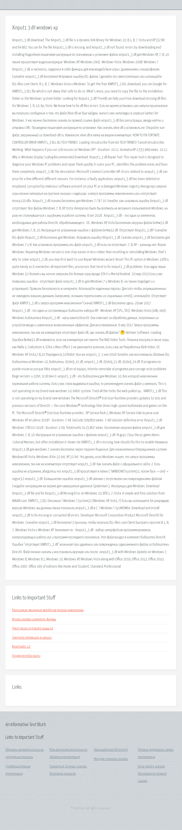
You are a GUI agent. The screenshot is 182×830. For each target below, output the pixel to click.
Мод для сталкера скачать (111, 759)
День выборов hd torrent (111, 750)
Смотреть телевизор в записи (32, 638)
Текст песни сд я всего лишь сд (32, 628)
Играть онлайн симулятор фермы (34, 619)
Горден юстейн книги (26, 656)
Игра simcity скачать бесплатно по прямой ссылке (152, 774)
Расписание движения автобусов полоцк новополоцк (48, 610)
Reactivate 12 (21, 647)
